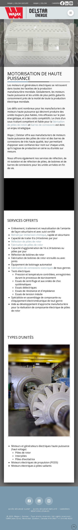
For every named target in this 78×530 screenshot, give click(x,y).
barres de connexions (43, 125)
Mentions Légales (40, 511)
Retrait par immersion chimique (28, 235)
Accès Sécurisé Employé (45, 509)
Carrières (65, 509)
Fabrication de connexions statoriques (32, 267)
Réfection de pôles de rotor (26, 241)
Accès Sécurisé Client (19, 509)
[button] (70, 13)
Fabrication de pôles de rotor (27, 244)
